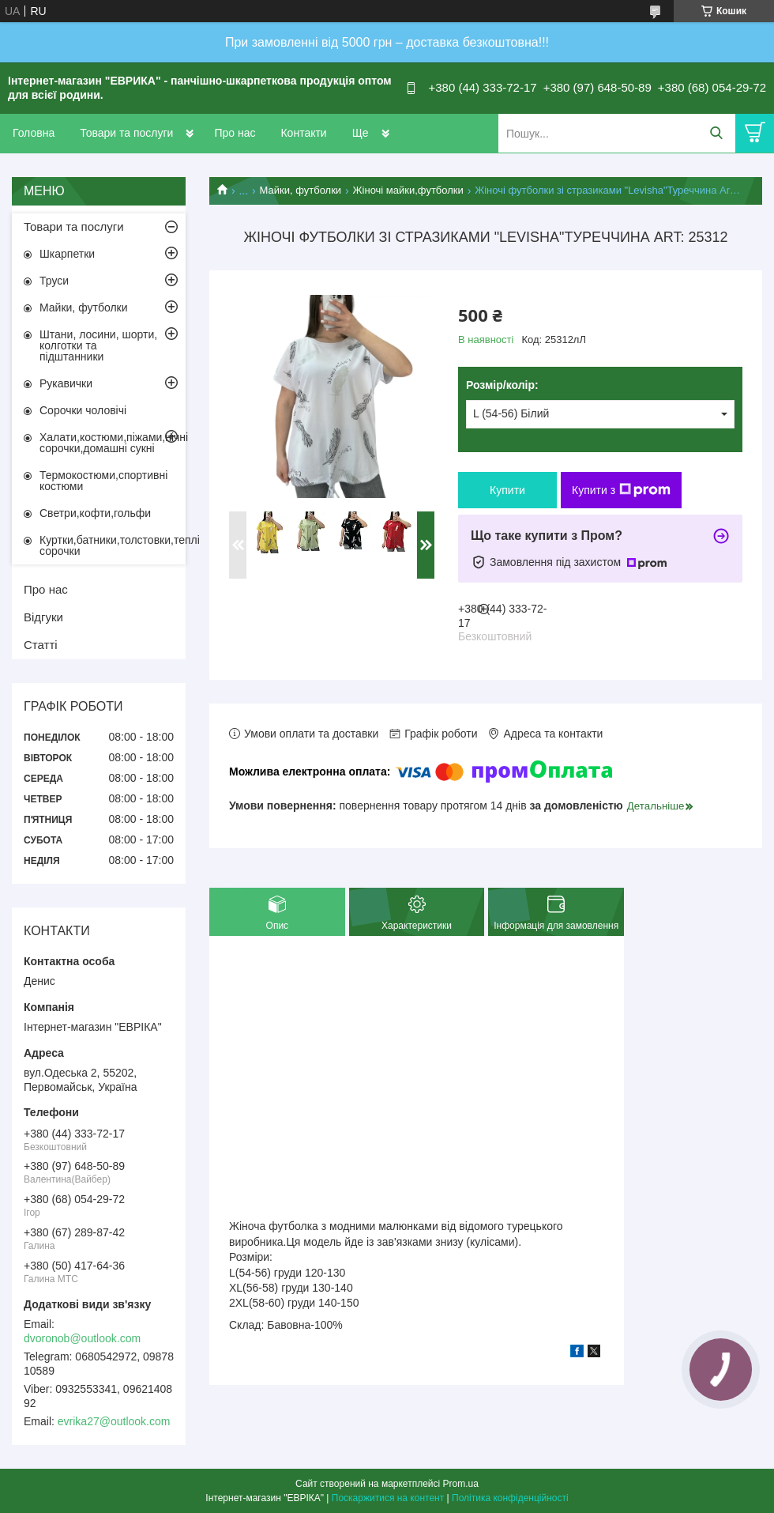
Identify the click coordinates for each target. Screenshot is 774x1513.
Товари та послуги (126, 132)
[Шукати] (716, 133)
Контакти (303, 132)
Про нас (234, 132)
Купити (507, 490)
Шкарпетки (67, 253)
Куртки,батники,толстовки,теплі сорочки (112, 545)
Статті (41, 644)
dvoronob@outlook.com (82, 1338)
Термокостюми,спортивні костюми (103, 480)
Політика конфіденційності (510, 1498)
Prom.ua (461, 1483)
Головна (33, 132)
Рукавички (65, 383)
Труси (54, 280)
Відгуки (43, 617)
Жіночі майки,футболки (408, 190)
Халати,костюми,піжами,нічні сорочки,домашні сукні (112, 443)
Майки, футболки (301, 190)
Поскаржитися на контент (388, 1498)
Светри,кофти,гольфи (95, 513)
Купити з (621, 490)
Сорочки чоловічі (82, 410)
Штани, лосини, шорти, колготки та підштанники (98, 345)
